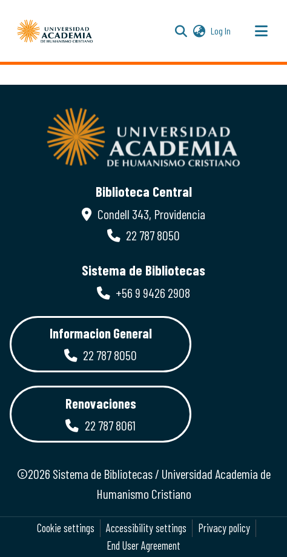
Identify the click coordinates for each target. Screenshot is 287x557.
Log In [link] (221, 30)
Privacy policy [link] (224, 528)
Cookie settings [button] (65, 528)
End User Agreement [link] (143, 545)
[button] (55, 30)
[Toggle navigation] (261, 30)
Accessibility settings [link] (146, 528)
